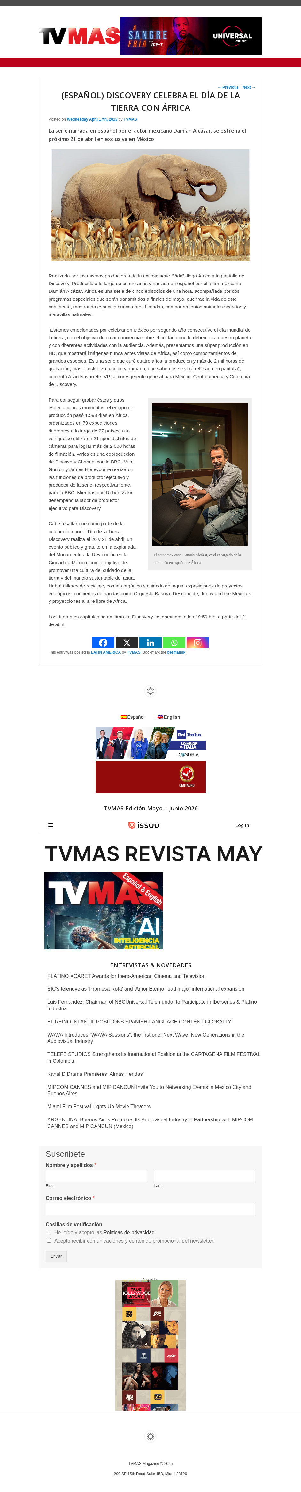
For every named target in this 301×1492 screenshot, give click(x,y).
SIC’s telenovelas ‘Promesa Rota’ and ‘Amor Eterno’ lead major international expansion (145, 989)
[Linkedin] (150, 642)
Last (158, 1185)
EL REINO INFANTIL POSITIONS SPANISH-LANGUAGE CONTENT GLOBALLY (139, 1021)
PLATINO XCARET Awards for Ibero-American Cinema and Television (126, 976)
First (50, 1185)
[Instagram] (198, 642)
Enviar (56, 1256)
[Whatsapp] (174, 642)
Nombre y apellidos (71, 1165)
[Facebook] (103, 642)
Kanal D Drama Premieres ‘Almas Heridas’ (95, 1074)
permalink (176, 652)
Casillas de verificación (74, 1224)
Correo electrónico (70, 1198)
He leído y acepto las (104, 1232)
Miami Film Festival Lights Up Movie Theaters (98, 1106)
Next (249, 87)
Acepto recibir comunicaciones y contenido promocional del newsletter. (134, 1241)
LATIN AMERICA (106, 652)
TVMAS (130, 119)
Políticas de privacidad (129, 1232)
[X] (127, 642)
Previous (228, 87)
